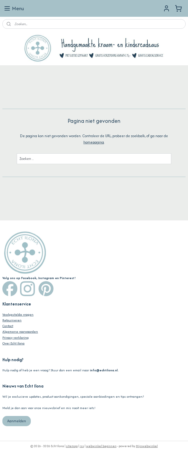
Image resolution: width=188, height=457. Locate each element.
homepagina (93, 142)
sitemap (72, 446)
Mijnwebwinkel (147, 446)
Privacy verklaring (15, 337)
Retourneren (12, 320)
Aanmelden (16, 420)
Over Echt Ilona (13, 343)
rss (82, 446)
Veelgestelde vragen (17, 314)
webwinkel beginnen (101, 446)
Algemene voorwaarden (20, 331)
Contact (7, 325)
